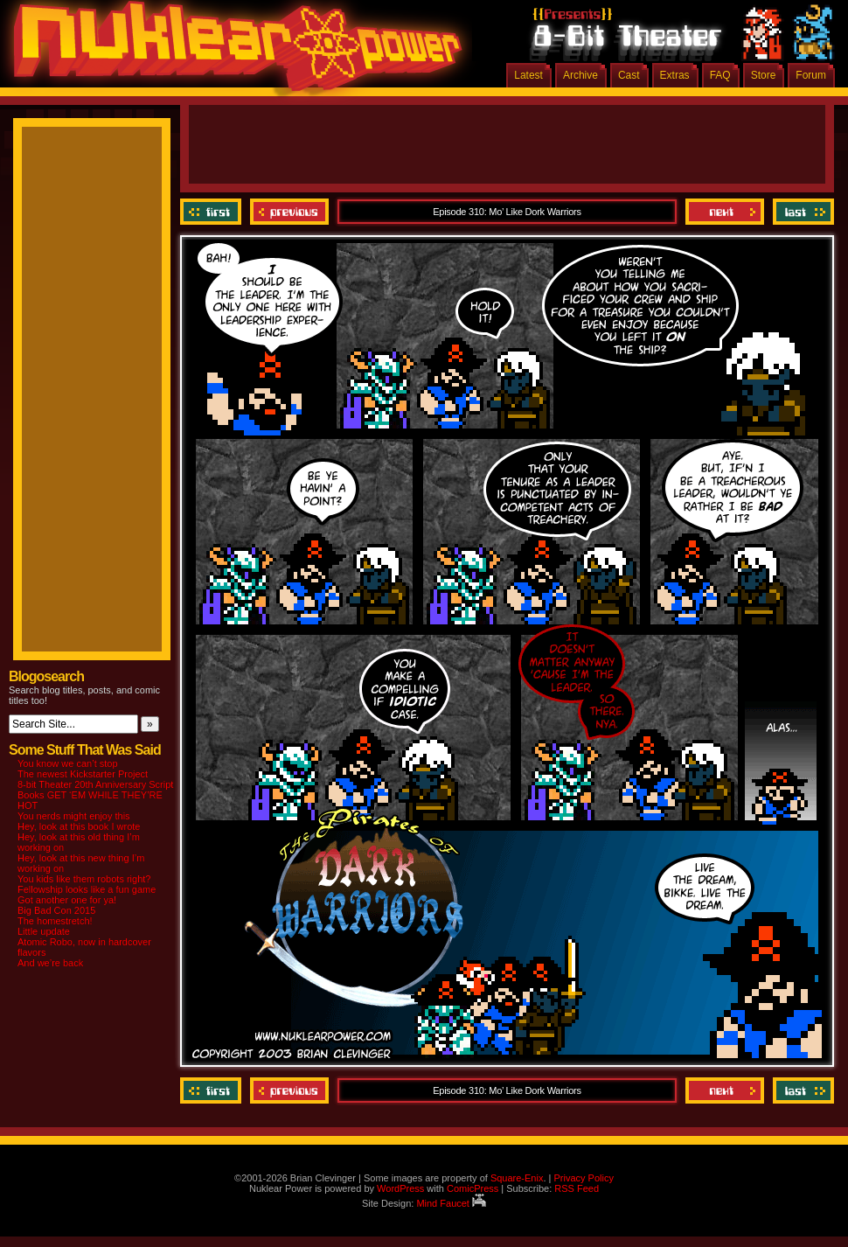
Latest (528, 75)
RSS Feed (576, 1188)
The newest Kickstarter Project (82, 774)
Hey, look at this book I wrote (78, 826)
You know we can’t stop (67, 763)
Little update (43, 931)
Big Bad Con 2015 (56, 910)
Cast (629, 75)
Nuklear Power (231, 52)
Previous (289, 211)
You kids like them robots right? (83, 879)
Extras (675, 75)
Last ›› (801, 211)
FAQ (720, 75)
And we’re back (50, 963)
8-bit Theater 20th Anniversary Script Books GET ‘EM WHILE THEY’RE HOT (95, 795)
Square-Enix (517, 1178)
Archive (580, 75)
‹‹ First (213, 211)
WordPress (400, 1188)
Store (763, 75)
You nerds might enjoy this (73, 816)
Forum (811, 75)
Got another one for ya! (66, 900)
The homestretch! (55, 921)
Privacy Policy (583, 1178)
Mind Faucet (451, 1203)
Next (724, 211)
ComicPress (472, 1188)
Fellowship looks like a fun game (86, 889)
